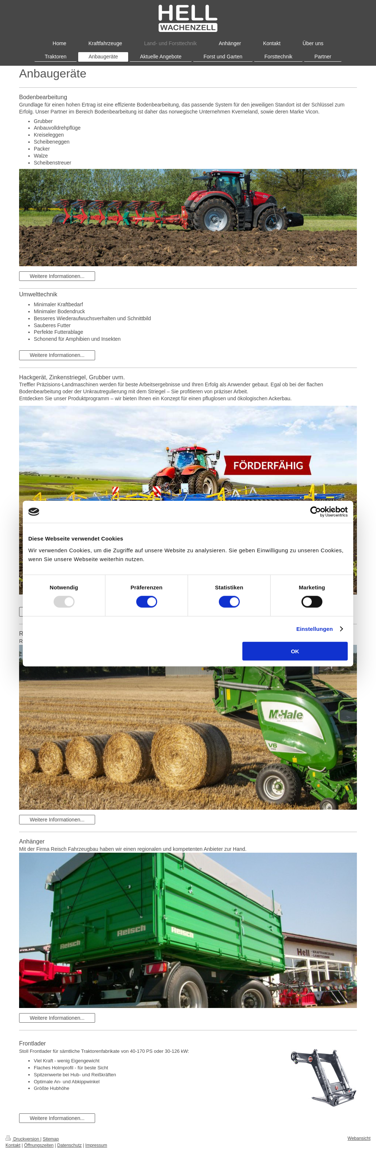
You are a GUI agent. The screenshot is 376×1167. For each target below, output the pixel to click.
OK (295, 651)
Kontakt (13, 1145)
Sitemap (51, 1139)
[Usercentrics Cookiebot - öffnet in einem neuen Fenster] (315, 511)
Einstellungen (314, 629)
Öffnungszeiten (39, 1145)
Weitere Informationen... (57, 276)
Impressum (96, 1145)
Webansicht (359, 1138)
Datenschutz (69, 1145)
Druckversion (23, 1139)
